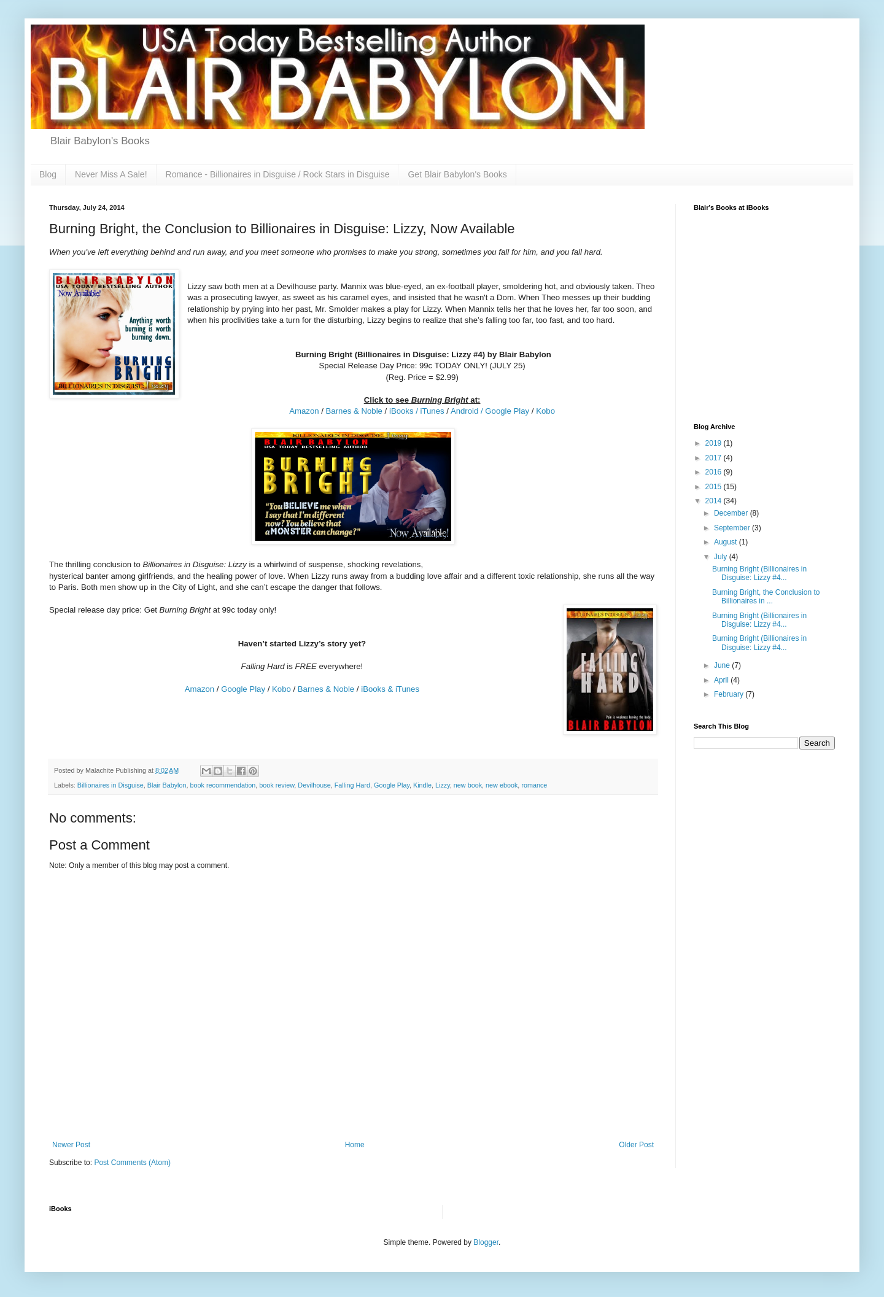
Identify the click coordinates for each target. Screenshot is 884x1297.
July (721, 556)
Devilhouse (314, 785)
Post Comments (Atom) (132, 1162)
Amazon (304, 411)
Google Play (243, 689)
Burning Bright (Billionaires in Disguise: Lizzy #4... (759, 573)
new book (468, 785)
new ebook (502, 785)
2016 (714, 472)
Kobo (545, 411)
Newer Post (71, 1144)
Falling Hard (352, 785)
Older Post (636, 1144)
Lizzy (442, 785)
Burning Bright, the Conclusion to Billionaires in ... (766, 596)
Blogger (485, 1242)
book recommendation (222, 785)
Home (355, 1144)
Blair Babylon (167, 785)
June (723, 665)
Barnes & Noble (354, 411)
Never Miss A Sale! (111, 174)
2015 (714, 486)
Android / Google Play (490, 411)
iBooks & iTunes (390, 689)
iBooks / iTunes (416, 411)
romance (534, 785)
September (733, 528)
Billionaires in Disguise (110, 785)
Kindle (422, 785)
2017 (714, 458)
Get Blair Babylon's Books (457, 174)
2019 (714, 443)
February (729, 694)
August (726, 542)
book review (276, 785)
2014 (714, 501)
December (732, 513)
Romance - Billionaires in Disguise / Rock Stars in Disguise (278, 174)
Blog (47, 174)
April (722, 680)
